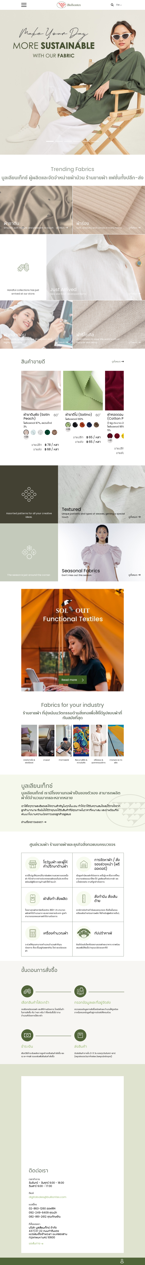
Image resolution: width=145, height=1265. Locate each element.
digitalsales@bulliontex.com (47, 1197)
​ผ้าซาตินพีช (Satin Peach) (37, 416)
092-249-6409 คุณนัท (43, 1212)
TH (119, 5)
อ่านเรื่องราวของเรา (34, 822)
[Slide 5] (86, 141)
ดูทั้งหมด (118, 361)
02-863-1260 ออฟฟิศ (42, 1208)
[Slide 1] (50, 141)
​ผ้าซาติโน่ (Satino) (78, 414)
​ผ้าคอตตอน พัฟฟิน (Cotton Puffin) (120, 416)
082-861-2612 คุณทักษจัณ (45, 1216)
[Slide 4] (77, 141)
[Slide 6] (95, 141)
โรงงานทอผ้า (63, 793)
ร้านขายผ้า (32, 713)
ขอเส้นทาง (36, 1243)
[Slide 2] (59, 141)
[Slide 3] (68, 141)
